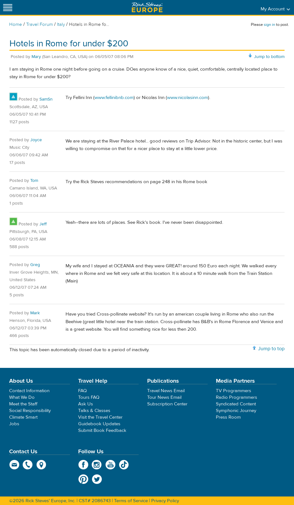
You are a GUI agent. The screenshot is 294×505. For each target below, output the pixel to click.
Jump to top (271, 348)
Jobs (14, 424)
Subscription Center (167, 404)
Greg (35, 265)
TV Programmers (233, 391)
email (14, 465)
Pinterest (83, 479)
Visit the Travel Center (100, 417)
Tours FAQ (88, 397)
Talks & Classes (94, 411)
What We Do (22, 397)
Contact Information (29, 391)
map (41, 465)
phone (28, 465)
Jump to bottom (269, 57)
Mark (35, 313)
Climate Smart (23, 417)
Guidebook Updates (99, 424)
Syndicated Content (236, 404)
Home (15, 24)
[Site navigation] (8, 7)
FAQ (82, 391)
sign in (269, 24)
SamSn (46, 99)
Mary (36, 57)
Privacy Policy (165, 501)
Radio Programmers (236, 397)
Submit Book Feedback (102, 430)
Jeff (43, 224)
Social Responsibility (30, 411)
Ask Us (85, 404)
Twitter (97, 479)
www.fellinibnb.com (114, 98)
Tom (34, 180)
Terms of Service (131, 501)
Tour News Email (164, 397)
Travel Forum (39, 24)
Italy (61, 24)
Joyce (36, 140)
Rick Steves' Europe (147, 7)
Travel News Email (166, 391)
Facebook (83, 465)
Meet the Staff (23, 404)
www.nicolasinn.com (187, 98)
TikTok (124, 465)
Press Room (228, 417)
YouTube (110, 465)
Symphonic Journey (236, 411)
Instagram (97, 465)
